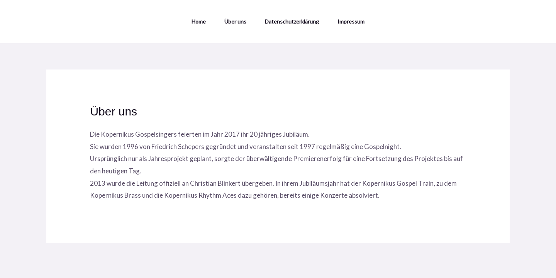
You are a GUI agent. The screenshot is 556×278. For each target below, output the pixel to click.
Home (199, 21)
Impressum (350, 21)
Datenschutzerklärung (292, 21)
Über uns (235, 21)
